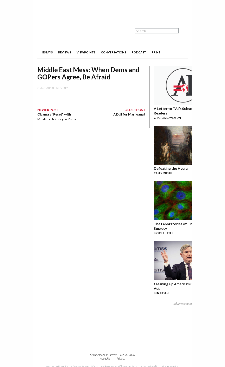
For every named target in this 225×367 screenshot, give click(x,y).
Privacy (121, 358)
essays (47, 52)
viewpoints (86, 52)
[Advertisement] (112, 10)
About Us (105, 358)
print (156, 52)
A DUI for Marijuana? (129, 114)
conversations (113, 52)
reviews (64, 52)
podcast (139, 52)
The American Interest (66, 36)
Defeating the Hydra (171, 168)
